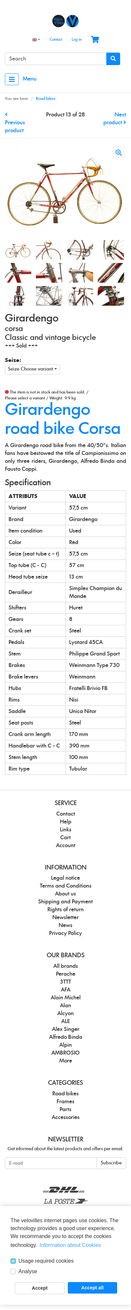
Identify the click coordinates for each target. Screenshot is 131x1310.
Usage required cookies (46, 1261)
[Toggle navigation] (12, 79)
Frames (65, 1101)
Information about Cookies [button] (70, 1245)
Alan (65, 1005)
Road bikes (65, 1093)
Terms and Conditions (66, 886)
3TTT (65, 982)
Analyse (27, 1271)
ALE (65, 1021)
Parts (65, 1109)
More (65, 1060)
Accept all (92, 1287)
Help (65, 821)
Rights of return (65, 909)
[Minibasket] (95, 40)
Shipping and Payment (65, 901)
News (65, 925)
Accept (40, 1288)
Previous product (15, 122)
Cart (65, 837)
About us (65, 893)
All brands (65, 966)
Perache (65, 974)
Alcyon (65, 1013)
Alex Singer (65, 1029)
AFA (65, 989)
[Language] (36, 40)
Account (65, 845)
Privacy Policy (65, 933)
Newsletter (65, 917)
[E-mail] (51, 1163)
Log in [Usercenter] (77, 39)
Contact (56, 39)
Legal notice (65, 878)
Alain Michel (66, 997)
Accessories (66, 1117)
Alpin (65, 1045)
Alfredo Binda (65, 1037)
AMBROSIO (65, 1053)
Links (65, 829)
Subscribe (111, 1163)
